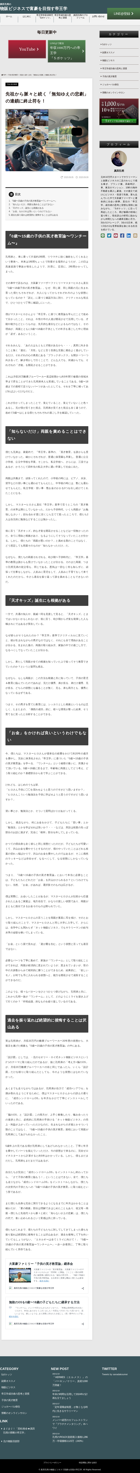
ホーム (9, 16)
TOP (3, 75)
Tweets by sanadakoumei (115, 1374)
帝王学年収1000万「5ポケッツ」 (44, 16)
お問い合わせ (98, 16)
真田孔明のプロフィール (80, 16)
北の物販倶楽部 (11, 1441)
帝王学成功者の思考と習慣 (62, 16)
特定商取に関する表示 (88, 1463)
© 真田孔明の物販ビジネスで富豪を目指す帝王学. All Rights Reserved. (70, 1469)
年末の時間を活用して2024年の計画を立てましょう (70, 1394)
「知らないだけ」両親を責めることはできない (32, 204)
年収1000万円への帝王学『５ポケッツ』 (66, 51)
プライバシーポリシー (52, 1463)
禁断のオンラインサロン (113, 92)
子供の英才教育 (13, 75)
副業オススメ (108, 52)
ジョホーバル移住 (110, 84)
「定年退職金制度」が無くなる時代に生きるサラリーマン (70, 1407)
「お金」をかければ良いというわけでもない (31, 211)
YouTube (27, 49)
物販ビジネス (108, 60)
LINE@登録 (122, 13)
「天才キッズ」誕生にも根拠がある (27, 208)
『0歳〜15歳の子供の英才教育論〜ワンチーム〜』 (34, 201)
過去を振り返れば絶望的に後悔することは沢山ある (34, 215)
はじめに (27, 16)
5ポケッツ (107, 44)
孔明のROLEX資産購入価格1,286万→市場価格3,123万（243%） (70, 1437)
